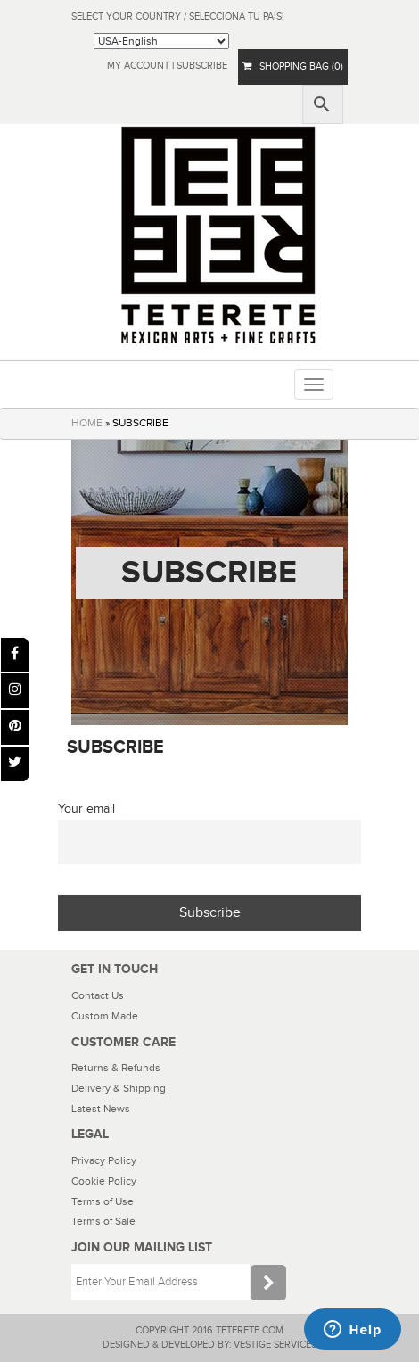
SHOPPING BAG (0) (292, 66)
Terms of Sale (103, 1221)
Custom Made (104, 1016)
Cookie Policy (103, 1181)
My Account (138, 65)
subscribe (202, 65)
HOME (87, 423)
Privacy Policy (103, 1160)
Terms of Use (102, 1201)
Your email (86, 808)
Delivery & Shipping (118, 1088)
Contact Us (97, 995)
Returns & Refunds (115, 1067)
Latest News (100, 1108)
